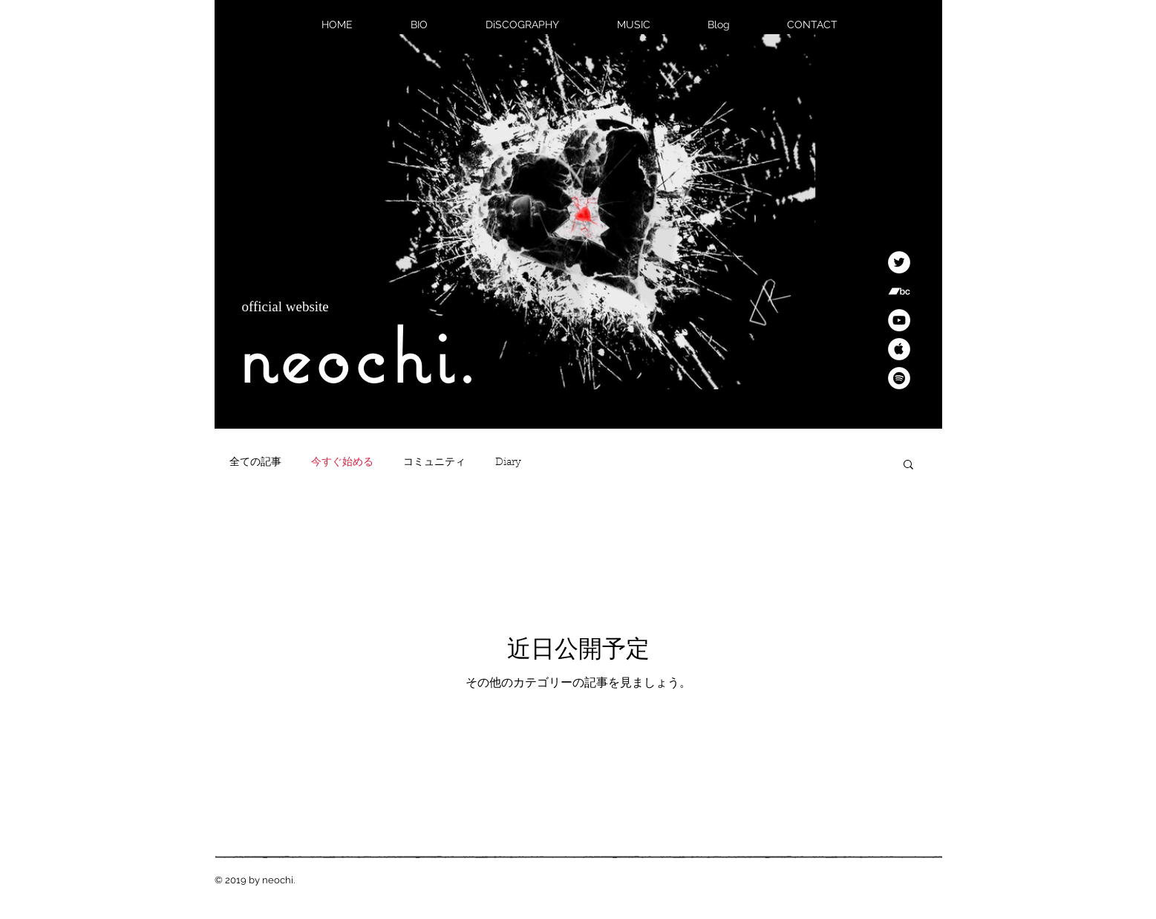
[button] (908, 465)
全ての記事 (255, 463)
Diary (508, 463)
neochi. (358, 355)
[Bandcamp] (899, 291)
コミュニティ (434, 463)
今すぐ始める (342, 463)
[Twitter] (899, 262)
